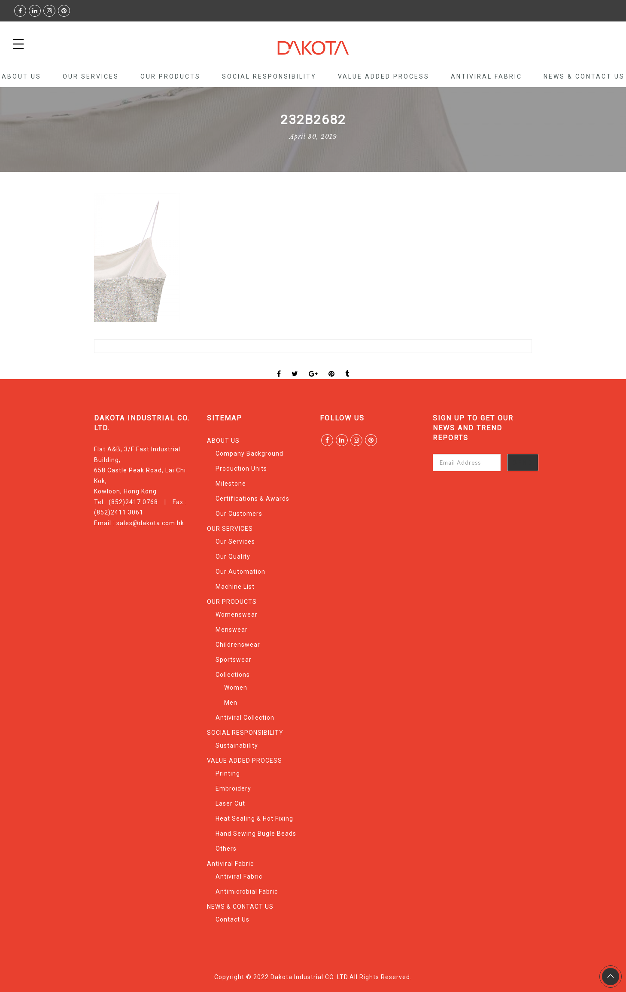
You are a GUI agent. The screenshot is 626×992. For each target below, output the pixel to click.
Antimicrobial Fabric (247, 891)
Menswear (232, 629)
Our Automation (240, 571)
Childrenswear (238, 644)
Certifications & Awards (252, 498)
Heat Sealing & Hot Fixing (254, 818)
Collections (233, 674)
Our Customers (239, 513)
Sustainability (237, 745)
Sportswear (234, 659)
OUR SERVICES (91, 76)
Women (235, 687)
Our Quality (233, 556)
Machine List (235, 586)
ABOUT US (21, 76)
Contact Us (232, 919)
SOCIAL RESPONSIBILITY (269, 76)
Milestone (231, 483)
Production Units (241, 468)
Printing (228, 773)
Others (226, 848)
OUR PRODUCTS (170, 76)
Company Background (249, 453)
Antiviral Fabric (486, 76)
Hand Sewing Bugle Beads (256, 833)
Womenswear (237, 614)
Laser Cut (230, 803)
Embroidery (233, 788)
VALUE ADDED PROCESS (383, 76)
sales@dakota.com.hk (150, 523)
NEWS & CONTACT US (584, 76)
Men (230, 702)
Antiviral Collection (245, 717)
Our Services (235, 541)
